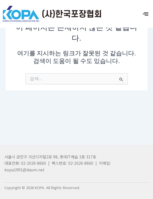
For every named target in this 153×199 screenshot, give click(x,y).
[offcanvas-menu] (145, 14)
